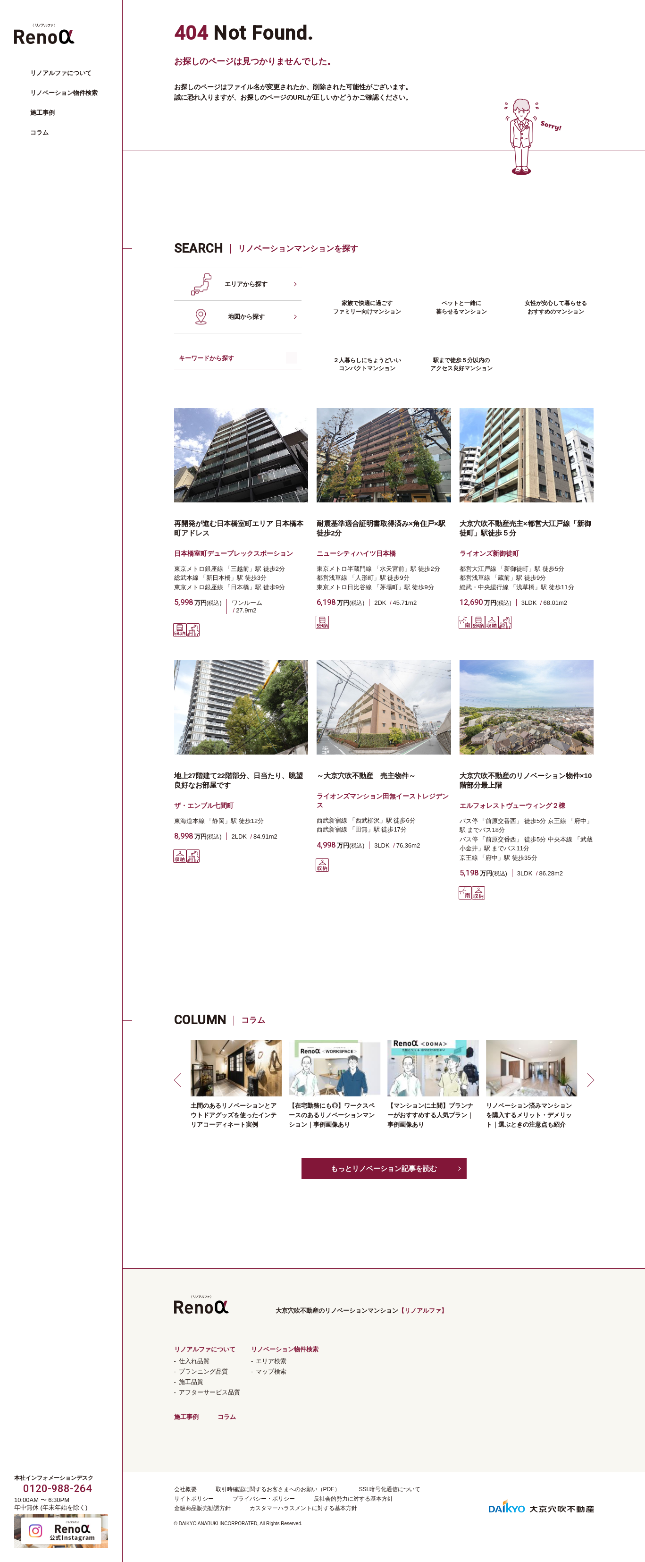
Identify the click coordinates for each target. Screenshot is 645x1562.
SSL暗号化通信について (390, 1489)
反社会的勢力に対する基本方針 (353, 1498)
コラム (39, 132)
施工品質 (191, 1381)
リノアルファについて (61, 72)
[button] (179, 1079)
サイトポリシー (194, 1498)
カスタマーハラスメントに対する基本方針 (303, 1508)
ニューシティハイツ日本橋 (356, 553)
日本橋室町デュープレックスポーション (233, 553)
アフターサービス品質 (209, 1392)
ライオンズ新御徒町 (489, 553)
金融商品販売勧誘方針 (202, 1508)
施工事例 (42, 112)
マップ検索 (271, 1371)
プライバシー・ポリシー (264, 1498)
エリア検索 (271, 1361)
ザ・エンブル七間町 (204, 805)
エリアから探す (246, 284)
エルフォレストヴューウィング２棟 (512, 805)
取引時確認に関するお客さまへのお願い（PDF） (278, 1489)
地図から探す (246, 316)
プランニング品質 (203, 1371)
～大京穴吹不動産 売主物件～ (366, 776)
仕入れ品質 (194, 1361)
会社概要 (185, 1489)
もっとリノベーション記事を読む (384, 1168)
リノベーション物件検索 (64, 92)
